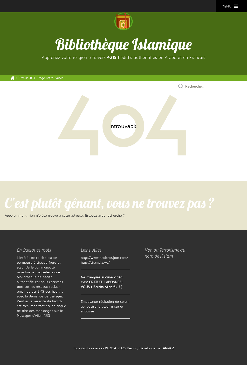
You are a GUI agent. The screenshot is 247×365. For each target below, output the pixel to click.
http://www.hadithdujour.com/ (104, 257)
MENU (229, 6)
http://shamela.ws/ (95, 262)
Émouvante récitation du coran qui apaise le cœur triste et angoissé (105, 306)
